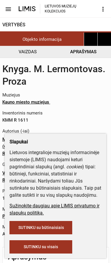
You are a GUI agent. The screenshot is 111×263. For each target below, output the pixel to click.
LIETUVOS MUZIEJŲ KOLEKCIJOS (60, 8)
